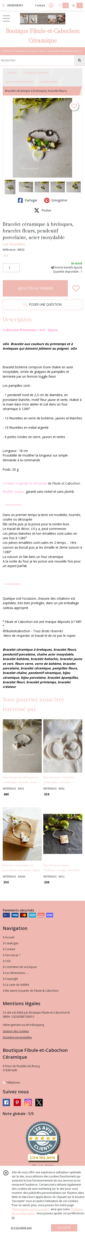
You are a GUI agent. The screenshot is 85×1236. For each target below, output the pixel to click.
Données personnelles (17, 1037)
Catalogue (10, 943)
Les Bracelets (48, 82)
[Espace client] (51, 5)
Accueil (11, 73)
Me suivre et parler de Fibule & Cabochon (30, 991)
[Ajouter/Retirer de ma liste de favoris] (75, 288)
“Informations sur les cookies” (31, 1209)
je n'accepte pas (21, 1228)
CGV (7, 961)
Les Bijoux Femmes (36, 73)
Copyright (10, 979)
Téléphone (11, 1082)
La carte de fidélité (16, 985)
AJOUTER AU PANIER (35, 288)
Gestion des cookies (16, 1031)
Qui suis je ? (11, 955)
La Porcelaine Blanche (19, 82)
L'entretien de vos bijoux (20, 967)
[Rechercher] (79, 60)
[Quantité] (11, 267)
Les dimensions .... (16, 973)
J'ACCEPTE (64, 1228)
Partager (27, 200)
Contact (40, 5)
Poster (42, 210)
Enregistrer (55, 200)
